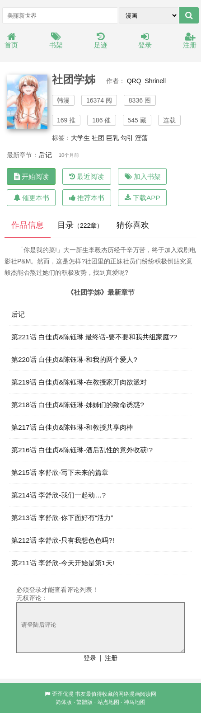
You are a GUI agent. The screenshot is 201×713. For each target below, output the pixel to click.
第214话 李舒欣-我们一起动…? (58, 495)
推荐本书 (86, 198)
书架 (56, 41)
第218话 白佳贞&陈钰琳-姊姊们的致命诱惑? (77, 404)
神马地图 (134, 702)
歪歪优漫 (63, 694)
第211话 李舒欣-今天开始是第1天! (62, 563)
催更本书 (31, 198)
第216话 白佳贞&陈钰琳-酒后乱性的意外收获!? (82, 450)
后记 (45, 155)
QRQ (134, 80)
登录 (145, 41)
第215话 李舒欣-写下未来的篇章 (59, 472)
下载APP (142, 198)
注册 (189, 41)
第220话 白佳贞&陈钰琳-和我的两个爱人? (74, 359)
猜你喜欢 (133, 225)
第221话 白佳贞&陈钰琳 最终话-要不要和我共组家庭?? (94, 337)
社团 (98, 137)
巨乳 (112, 137)
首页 (11, 41)
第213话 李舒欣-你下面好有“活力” (62, 517)
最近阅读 (86, 176)
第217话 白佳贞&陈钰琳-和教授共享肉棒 (72, 427)
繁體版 (84, 702)
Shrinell (155, 80)
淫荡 (141, 137)
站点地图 (108, 702)
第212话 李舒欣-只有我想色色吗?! (62, 540)
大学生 (80, 137)
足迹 (101, 41)
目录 (80, 225)
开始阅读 (31, 176)
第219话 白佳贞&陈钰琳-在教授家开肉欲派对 (79, 382)
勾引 (127, 137)
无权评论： (32, 597)
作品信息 (27, 225)
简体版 (64, 702)
